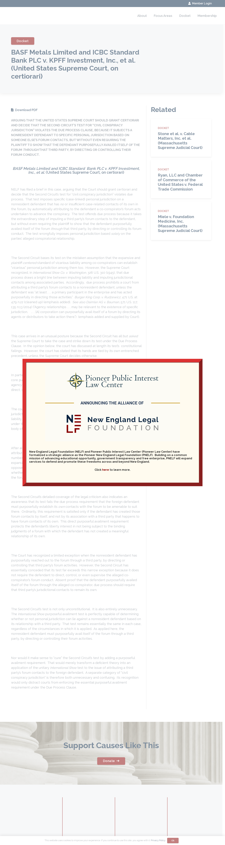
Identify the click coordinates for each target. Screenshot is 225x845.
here (105, 469)
